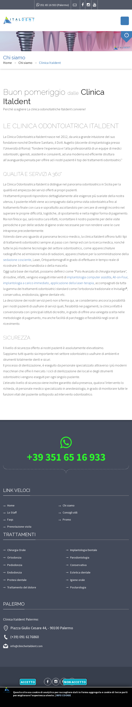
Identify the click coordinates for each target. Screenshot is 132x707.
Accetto (28, 682)
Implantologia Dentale (83, 550)
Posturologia (78, 587)
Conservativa (78, 565)
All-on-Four (120, 277)
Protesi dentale (17, 580)
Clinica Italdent (50, 63)
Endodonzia (14, 572)
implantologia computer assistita (89, 277)
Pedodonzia (14, 565)
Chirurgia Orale (16, 550)
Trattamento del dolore (21, 587)
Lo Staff (12, 512)
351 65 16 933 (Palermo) (52, 5)
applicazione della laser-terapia (72, 283)
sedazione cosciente (17, 260)
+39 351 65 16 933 (66, 457)
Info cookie (63, 695)
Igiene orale (77, 580)
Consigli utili (70, 512)
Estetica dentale (80, 572)
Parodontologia (79, 557)
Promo (67, 519)
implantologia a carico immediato (26, 283)
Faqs (10, 519)
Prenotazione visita (19, 526)
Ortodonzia (14, 557)
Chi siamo (25, 63)
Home (7, 63)
